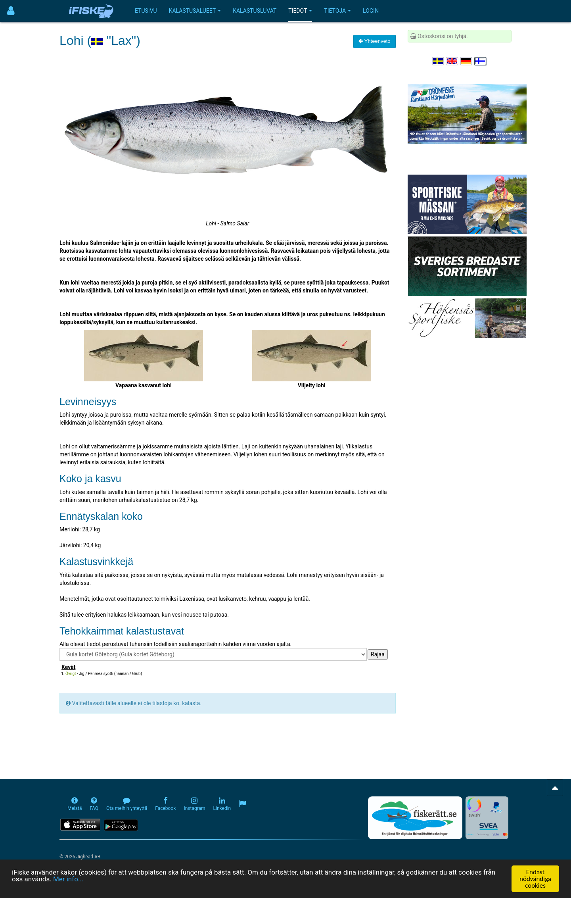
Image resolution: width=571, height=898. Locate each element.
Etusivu (146, 11)
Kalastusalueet (195, 11)
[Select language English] (452, 61)
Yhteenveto (374, 41)
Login (371, 11)
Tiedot (300, 11)
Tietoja (337, 11)
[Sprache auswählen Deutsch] (467, 61)
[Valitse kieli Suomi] (480, 61)
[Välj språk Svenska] (438, 61)
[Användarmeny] (11, 11)
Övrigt (70, 673)
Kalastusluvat (254, 11)
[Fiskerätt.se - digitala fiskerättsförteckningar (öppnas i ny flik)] (415, 817)
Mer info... (68, 879)
